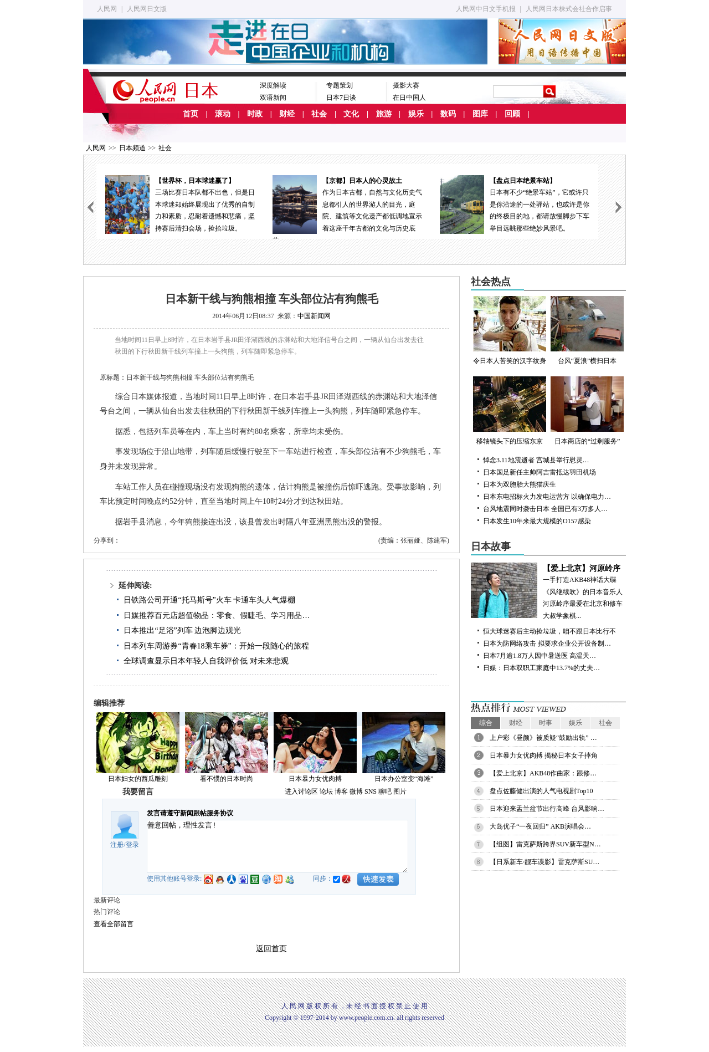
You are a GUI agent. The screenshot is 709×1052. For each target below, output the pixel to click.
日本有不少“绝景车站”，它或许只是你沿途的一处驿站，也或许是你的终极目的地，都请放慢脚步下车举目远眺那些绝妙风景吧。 (514, 203)
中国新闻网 (314, 316)
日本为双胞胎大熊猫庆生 (519, 484)
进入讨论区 (301, 791)
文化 (351, 114)
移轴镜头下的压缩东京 (509, 410)
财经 (287, 114)
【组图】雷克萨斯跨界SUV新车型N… (545, 844)
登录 (132, 845)
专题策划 (339, 85)
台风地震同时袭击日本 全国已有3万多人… (545, 509)
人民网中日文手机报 (486, 9)
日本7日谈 (341, 97)
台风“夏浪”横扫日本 (587, 330)
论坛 (326, 791)
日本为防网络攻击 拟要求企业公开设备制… (547, 643)
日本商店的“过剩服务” (587, 410)
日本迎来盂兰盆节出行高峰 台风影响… (547, 809)
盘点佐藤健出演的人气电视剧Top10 (541, 791)
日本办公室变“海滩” (404, 779)
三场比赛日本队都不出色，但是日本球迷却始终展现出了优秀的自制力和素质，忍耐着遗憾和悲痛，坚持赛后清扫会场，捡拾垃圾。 (180, 203)
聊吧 (385, 791)
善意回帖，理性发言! (277, 846)
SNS (370, 791)
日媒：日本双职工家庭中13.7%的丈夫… (541, 668)
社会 (319, 114)
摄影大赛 (406, 85)
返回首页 (271, 948)
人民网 (107, 9)
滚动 (222, 114)
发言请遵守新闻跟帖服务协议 (190, 813)
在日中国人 (409, 97)
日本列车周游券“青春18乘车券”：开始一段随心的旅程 (216, 646)
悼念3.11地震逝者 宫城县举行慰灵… (536, 460)
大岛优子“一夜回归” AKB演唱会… (540, 826)
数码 (448, 114)
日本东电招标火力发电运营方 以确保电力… (547, 497)
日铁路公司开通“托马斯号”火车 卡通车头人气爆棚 (209, 600)
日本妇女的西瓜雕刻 (138, 779)
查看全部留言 (113, 924)
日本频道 (132, 148)
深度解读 (273, 85)
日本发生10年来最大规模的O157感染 (537, 521)
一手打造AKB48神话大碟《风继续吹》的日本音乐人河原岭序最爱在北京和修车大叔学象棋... (548, 591)
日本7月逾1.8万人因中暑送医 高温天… (539, 656)
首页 (190, 114)
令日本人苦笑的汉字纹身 (509, 330)
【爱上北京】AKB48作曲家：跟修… (543, 773)
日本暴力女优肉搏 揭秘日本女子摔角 (544, 755)
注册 (117, 845)
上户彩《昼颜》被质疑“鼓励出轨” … (543, 738)
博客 (341, 791)
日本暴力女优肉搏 (315, 779)
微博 (356, 791)
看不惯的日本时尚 (226, 779)
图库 (480, 114)
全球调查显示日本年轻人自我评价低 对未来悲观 (206, 661)
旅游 (384, 114)
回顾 (512, 114)
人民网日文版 (147, 9)
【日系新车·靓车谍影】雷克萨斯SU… (544, 862)
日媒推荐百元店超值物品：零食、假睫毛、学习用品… (217, 615)
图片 (400, 791)
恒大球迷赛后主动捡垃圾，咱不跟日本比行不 (549, 631)
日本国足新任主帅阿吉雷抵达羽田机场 (539, 472)
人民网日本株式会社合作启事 (569, 9)
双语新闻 (273, 97)
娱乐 (416, 114)
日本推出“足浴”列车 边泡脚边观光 (182, 630)
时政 (255, 114)
